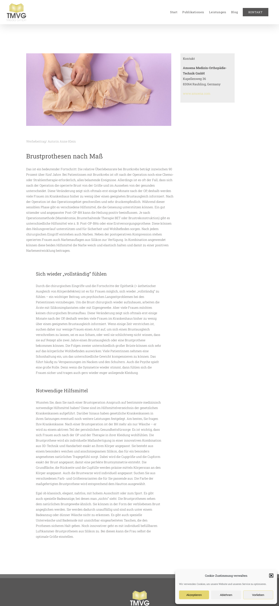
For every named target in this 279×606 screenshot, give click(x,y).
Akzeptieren (194, 594)
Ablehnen (226, 594)
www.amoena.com (196, 93)
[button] (271, 575)
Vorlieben (258, 594)
